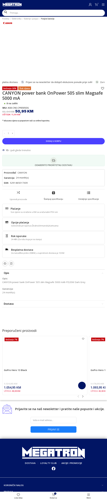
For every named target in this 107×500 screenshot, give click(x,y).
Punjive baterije (47, 18)
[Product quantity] (8, 87)
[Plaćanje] (6, 162)
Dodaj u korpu (53, 95)
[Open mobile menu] (103, 5)
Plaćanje (16, 162)
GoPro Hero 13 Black (15, 323)
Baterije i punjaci (31, 18)
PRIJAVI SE (53, 383)
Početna (6, 18)
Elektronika (17, 18)
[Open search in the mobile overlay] (53, 13)
